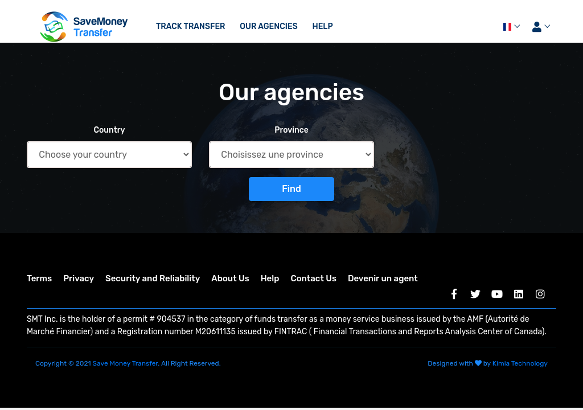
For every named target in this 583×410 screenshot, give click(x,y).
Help (322, 26)
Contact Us (313, 278)
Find (291, 188)
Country (109, 130)
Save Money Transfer (125, 363)
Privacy (78, 278)
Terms (39, 278)
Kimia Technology (520, 363)
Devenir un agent (383, 278)
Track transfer (190, 26)
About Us (230, 278)
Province (291, 130)
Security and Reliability (152, 278)
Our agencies (268, 26)
